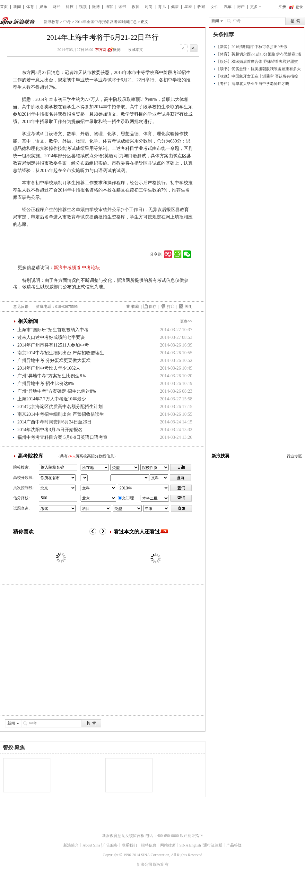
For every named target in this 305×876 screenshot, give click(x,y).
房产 (241, 6)
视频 (83, 6)
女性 (214, 6)
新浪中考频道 (67, 267)
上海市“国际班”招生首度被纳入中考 (53, 329)
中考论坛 (91, 267)
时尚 (148, 6)
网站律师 (168, 845)
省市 (84, 477)
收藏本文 (135, 49)
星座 (188, 6)
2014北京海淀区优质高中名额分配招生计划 (60, 406)
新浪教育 (51, 22)
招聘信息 (148, 845)
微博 (96, 6)
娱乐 (43, 6)
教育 (135, 6)
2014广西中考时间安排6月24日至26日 (54, 422)
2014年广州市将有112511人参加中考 (53, 345)
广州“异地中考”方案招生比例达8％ (51, 375)
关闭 (188, 306)
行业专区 (294, 456)
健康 (175, 6)
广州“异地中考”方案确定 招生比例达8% (56, 391)
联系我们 (129, 845)
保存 (152, 306)
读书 (122, 6)
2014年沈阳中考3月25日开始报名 (50, 429)
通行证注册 (212, 845)
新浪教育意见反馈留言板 (123, 835)
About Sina (91, 845)
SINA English (190, 845)
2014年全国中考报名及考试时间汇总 (106, 22)
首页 (4, 6)
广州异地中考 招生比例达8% (45, 383)
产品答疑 (234, 845)
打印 (171, 306)
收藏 (201, 6)
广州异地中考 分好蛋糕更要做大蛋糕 (54, 360)
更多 (254, 6)
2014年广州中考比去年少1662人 (48, 368)
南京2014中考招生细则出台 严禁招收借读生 (60, 352)
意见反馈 (21, 306)
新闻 (17, 6)
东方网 (101, 49)
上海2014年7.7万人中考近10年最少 (51, 399)
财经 (56, 6)
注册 (282, 6)
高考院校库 (30, 456)
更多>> (186, 321)
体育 (30, 6)
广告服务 (110, 845)
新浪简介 (71, 845)
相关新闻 (28, 321)
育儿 (162, 6)
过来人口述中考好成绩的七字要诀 (51, 337)
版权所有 (161, 864)
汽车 (227, 6)
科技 (70, 6)
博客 (109, 6)
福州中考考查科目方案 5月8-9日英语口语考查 (62, 437)
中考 (67, 22)
